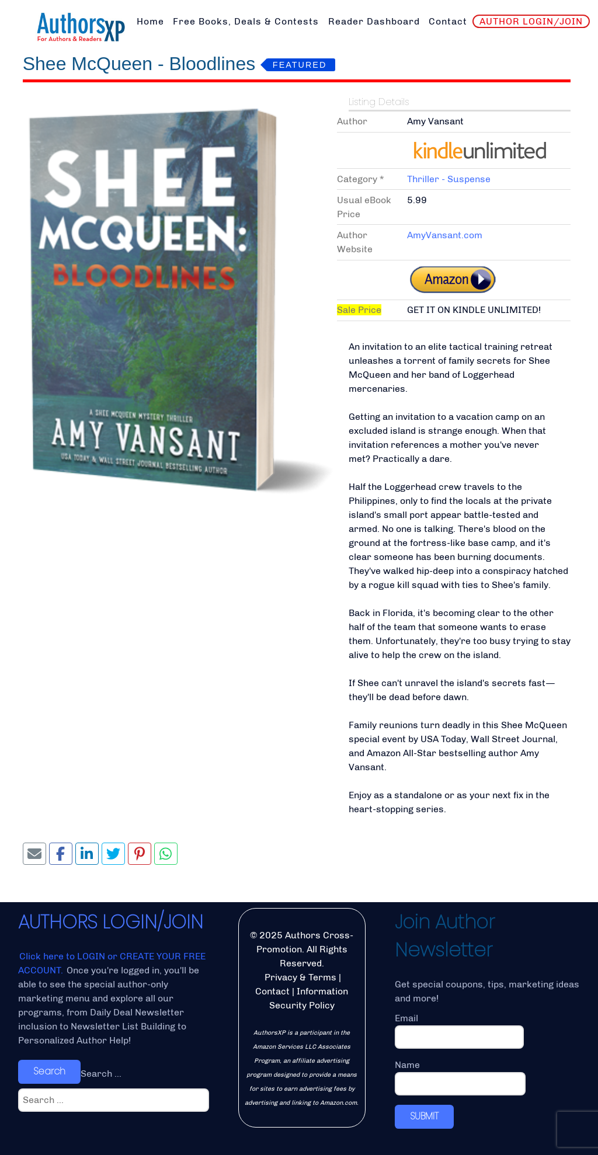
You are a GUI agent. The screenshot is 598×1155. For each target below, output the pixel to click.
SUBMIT (424, 1116)
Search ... (101, 1073)
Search (49, 1071)
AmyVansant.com (444, 235)
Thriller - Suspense (449, 179)
